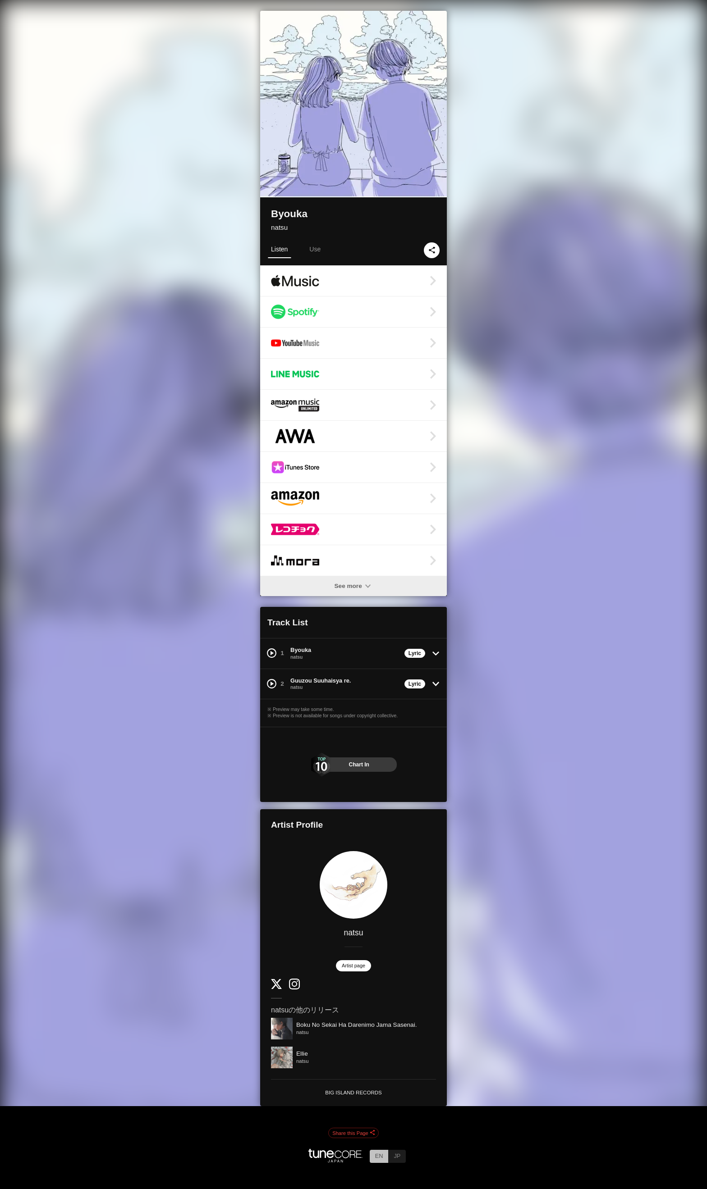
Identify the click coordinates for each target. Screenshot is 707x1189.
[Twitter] (276, 987)
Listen (279, 249)
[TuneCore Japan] (335, 1160)
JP (397, 1156)
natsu (279, 227)
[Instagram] (294, 987)
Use (315, 249)
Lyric (415, 653)
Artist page (353, 965)
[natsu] (353, 885)
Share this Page (353, 1133)
